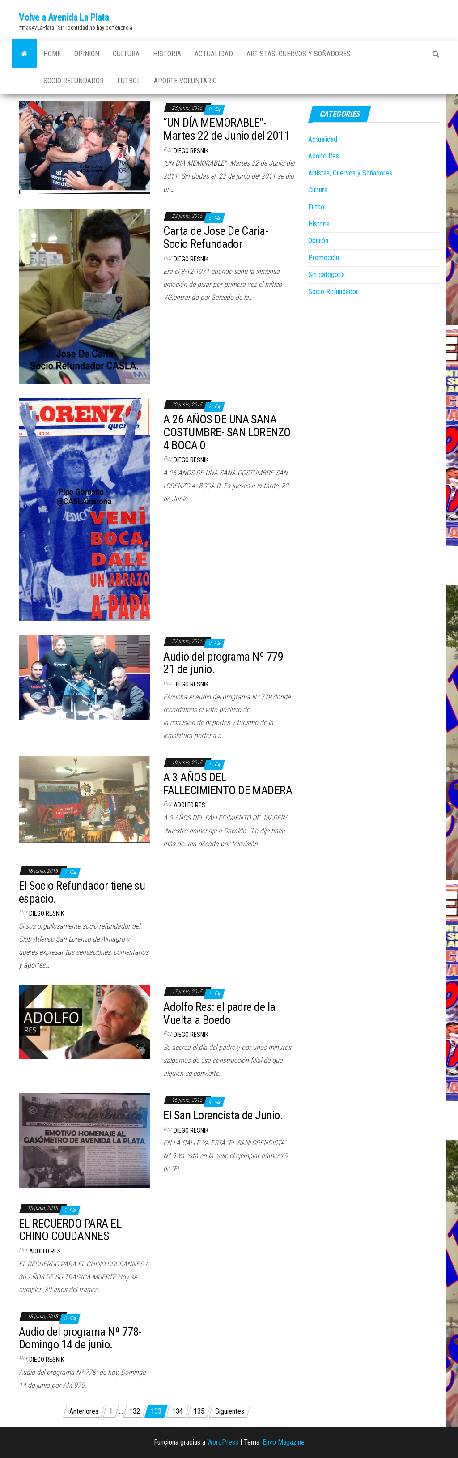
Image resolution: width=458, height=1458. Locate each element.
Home (52, 54)
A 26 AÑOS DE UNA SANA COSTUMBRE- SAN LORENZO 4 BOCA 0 (227, 432)
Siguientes (229, 1411)
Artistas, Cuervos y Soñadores (298, 54)
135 (199, 1411)
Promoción (323, 257)
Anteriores (83, 1411)
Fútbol (128, 81)
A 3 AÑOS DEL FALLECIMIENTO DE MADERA (227, 784)
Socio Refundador (73, 81)
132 (134, 1411)
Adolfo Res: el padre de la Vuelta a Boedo (219, 1013)
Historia (167, 54)
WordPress (222, 1442)
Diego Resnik (191, 150)
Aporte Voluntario (185, 81)
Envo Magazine (284, 1442)
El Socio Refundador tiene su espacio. (82, 892)
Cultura (126, 54)
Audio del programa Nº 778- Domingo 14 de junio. (80, 1338)
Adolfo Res (189, 805)
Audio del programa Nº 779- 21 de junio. (224, 663)
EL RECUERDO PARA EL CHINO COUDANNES (70, 1230)
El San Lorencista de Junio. (223, 1115)
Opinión (86, 54)
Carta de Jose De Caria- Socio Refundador (215, 237)
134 (177, 1411)
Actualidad (214, 54)
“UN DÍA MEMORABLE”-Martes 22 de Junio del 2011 (226, 129)
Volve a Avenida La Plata (64, 17)
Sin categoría (326, 274)
